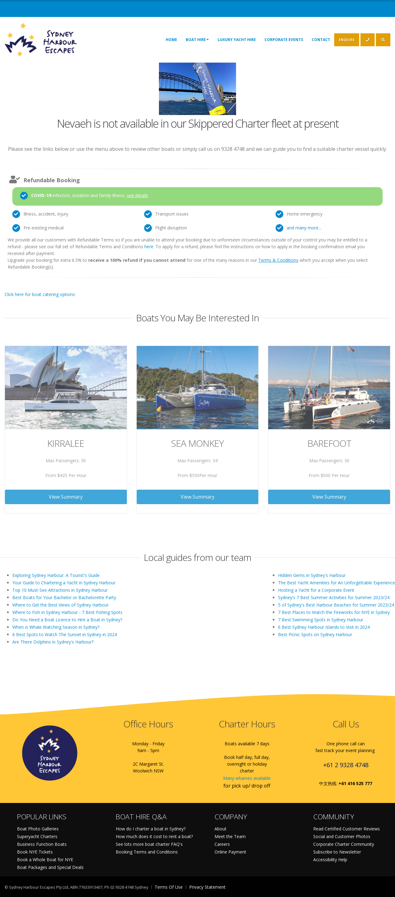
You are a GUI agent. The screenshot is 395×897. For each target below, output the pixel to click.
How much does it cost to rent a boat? (154, 836)
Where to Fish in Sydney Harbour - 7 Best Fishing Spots (67, 612)
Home (171, 39)
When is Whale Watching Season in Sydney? (55, 627)
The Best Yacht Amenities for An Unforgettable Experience (336, 583)
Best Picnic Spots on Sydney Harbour (315, 634)
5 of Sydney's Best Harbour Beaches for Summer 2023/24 (336, 605)
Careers (222, 844)
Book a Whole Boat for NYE (45, 859)
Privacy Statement (207, 887)
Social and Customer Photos (341, 836)
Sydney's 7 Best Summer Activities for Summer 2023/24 (333, 597)
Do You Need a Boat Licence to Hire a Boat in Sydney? (67, 620)
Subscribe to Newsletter (337, 852)
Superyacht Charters (37, 836)
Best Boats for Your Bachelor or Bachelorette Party (64, 597)
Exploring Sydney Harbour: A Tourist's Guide (56, 575)
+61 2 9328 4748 (345, 765)
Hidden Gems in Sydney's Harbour (312, 575)
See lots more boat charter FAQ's (149, 844)
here (148, 246)
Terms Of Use (169, 887)
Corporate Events (283, 39)
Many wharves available (247, 778)
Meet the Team (230, 836)
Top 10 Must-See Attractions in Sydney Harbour (60, 590)
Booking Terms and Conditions (147, 852)
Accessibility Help (330, 859)
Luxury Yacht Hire (237, 39)
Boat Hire (197, 39)
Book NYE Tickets (35, 852)
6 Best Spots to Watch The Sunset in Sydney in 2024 (64, 634)
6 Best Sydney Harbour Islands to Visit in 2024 (324, 627)
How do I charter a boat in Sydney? (150, 829)
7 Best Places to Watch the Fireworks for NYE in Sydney (334, 612)
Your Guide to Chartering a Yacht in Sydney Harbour (63, 583)
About (220, 829)
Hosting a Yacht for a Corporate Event (316, 590)
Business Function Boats (42, 844)
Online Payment (230, 852)
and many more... (304, 228)
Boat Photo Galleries (38, 829)
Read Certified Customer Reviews (346, 829)
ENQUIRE (347, 39)
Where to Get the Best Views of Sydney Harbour (60, 605)
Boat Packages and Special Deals (50, 867)
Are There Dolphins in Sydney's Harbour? (53, 642)
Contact (321, 39)
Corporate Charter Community (343, 844)
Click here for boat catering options (40, 294)
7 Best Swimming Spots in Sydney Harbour (320, 620)
